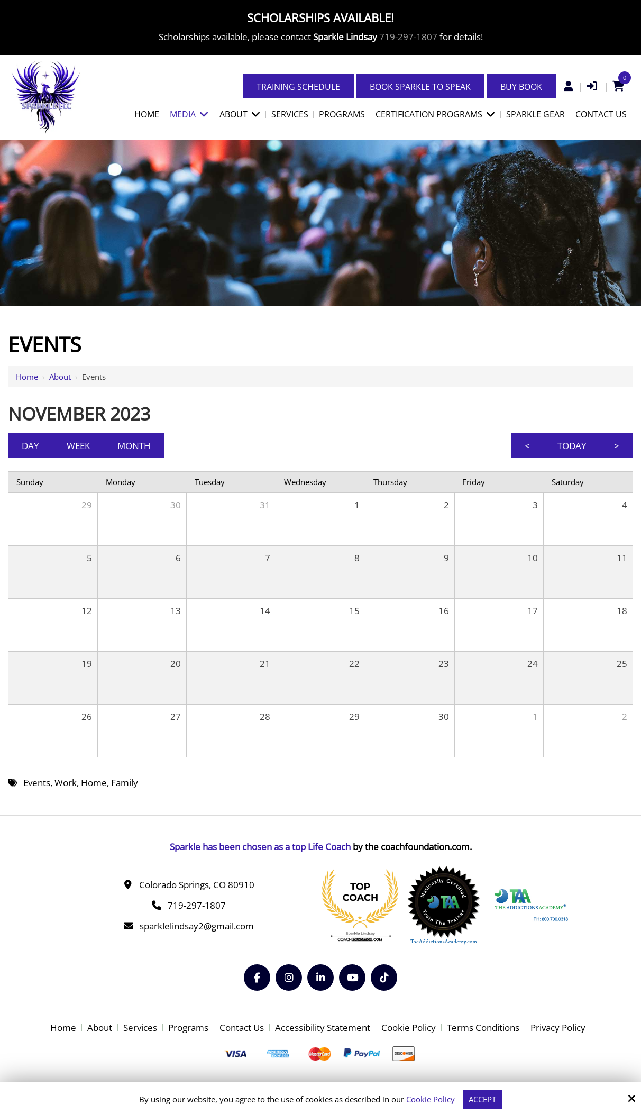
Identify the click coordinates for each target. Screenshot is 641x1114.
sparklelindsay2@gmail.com (197, 926)
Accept (482, 1099)
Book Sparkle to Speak (420, 87)
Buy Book (521, 87)
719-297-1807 (408, 37)
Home (27, 376)
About (60, 376)
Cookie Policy (430, 1099)
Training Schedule (298, 87)
